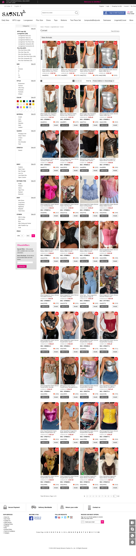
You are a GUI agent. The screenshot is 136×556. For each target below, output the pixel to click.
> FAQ (5, 527)
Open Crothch (22, 177)
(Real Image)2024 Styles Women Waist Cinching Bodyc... (89, 205)
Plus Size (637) (21, 48)
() (59, 75)
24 (76, 81)
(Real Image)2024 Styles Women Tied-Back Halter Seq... (49, 159)
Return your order (72, 507)
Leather (20, 127)
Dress (48, 20)
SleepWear (21, 204)
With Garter (21, 219)
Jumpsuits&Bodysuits (92, 20)
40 (78, 81)
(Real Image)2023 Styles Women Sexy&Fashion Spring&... (109, 341)
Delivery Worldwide (45, 507)
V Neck (20, 138)
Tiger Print (21, 190)
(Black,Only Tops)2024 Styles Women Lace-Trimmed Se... (69, 70)
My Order (133, 6)
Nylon (19, 121)
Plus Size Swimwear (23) (25, 60)
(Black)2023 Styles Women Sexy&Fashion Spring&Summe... (69, 386)
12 (73, 81)
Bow (19, 221)
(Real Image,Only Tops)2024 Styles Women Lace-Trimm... (50, 70)
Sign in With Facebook (117, 13)
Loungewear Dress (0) (24, 35)
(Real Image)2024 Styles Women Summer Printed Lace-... (109, 295)
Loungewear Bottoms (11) (25, 40)
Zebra (19, 188)
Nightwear (21, 206)
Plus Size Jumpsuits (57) (25, 58)
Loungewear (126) (22, 33)
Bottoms (64, 20)
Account (126, 6)
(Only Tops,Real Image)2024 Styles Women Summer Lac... (108, 159)
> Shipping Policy (8, 524)
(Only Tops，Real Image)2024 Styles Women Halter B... (88, 296)
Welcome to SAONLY (92, 2)
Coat (19, 227)
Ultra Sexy (21, 87)
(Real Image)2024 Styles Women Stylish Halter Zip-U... (108, 70)
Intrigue (20, 94)
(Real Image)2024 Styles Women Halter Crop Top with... (69, 205)
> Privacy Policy (7, 529)
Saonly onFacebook (37, 518)
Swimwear (107, 20)
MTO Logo (16, 20)
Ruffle (19, 184)
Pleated (20, 186)
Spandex (20, 123)
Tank (19, 144)
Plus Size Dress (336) (24, 50)
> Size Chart (6, 519)
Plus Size (39, 20)
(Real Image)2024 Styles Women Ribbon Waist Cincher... (109, 205)
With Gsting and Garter (24, 223)
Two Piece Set (75, 20)
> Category (6, 533)
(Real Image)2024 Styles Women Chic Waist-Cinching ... (109, 250)
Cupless (20, 167)
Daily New (5, 20)
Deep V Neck (22, 135)
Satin (19, 125)
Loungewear (28, 20)
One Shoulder (22, 142)
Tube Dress (21, 211)
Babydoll (20, 208)
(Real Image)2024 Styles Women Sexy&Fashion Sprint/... (49, 341)
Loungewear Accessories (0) (26, 46)
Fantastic (20, 92)
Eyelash (20, 192)
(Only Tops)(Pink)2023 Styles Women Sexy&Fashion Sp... (48, 431)
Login (107, 6)
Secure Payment (14, 507)
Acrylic (20, 117)
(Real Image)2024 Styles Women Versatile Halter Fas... (69, 159)
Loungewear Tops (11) (24, 37)
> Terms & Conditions (9, 531)
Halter (20, 140)
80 (80, 81)
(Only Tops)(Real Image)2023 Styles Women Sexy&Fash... (108, 386)
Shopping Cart (116, 6)
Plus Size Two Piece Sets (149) (27, 56)
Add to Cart (45, 125)
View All (33, 28)
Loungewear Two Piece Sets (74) (26, 42)
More (131, 20)
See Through (21, 171)
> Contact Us (6, 520)
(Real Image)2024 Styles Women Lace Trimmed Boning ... (49, 205)
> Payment (6, 526)
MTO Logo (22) (21, 31)
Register (101, 6)
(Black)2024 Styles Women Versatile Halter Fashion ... (87, 159)
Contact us (96, 507)
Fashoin (20, 85)
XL (19, 75)
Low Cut (20, 173)
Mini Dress (21, 200)
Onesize (20, 69)
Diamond (20, 194)
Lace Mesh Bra (22, 175)
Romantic (21, 90)
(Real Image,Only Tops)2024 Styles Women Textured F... (88, 70)
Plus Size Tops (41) (23, 52)
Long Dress (21, 202)
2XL (19, 77)
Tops (56, 20)
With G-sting (21, 217)
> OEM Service (7, 522)
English (18, 6)
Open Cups (21, 169)
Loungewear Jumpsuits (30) (26, 44)
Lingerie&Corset (120, 20)
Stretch (20, 150)
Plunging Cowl (22, 133)
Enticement (21, 83)
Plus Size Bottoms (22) (24, 54)
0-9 (98, 532)
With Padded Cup (23, 225)
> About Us (6, 517)
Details (56, 125)
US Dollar (8, 6)
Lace (19, 119)
